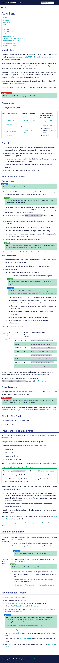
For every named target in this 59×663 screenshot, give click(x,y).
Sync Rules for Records (12, 603)
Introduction (6, 20)
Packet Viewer (47, 87)
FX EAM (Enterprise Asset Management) (41, 57)
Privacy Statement (35, 659)
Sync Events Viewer (29, 252)
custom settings (50, 293)
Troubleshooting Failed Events (11, 40)
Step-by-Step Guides (8, 36)
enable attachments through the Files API (25, 392)
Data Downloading (9, 31)
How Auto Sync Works (9, 27)
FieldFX (54, 54)
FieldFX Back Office (17, 606)
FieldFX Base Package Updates (15, 597)
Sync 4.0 (23, 600)
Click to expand (8, 424)
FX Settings (42, 381)
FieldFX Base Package (11, 121)
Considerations (7, 34)
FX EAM (10, 124)
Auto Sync (17, 633)
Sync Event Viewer (18, 83)
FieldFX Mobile (32, 606)
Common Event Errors (9, 43)
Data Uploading (8, 29)
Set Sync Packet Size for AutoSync (13, 38)
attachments (31, 609)
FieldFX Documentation (11, 3)
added (23, 622)
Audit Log (5, 90)
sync (51, 603)
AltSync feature (19, 630)
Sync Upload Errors (23, 523)
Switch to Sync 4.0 (48, 125)
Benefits (5, 24)
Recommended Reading (9, 45)
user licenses (13, 113)
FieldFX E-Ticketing (10, 131)
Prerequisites (6, 22)
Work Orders (8, 59)
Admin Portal (44, 252)
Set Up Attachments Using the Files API (30, 625)
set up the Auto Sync (48, 633)
